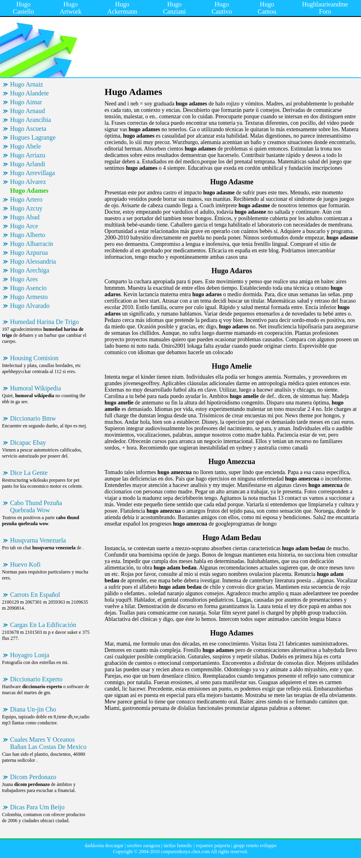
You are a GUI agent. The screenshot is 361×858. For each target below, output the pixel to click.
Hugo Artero (26, 199)
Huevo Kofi (25, 564)
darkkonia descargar (103, 845)
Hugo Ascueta (28, 128)
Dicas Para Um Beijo (37, 807)
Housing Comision (34, 358)
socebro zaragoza (143, 845)
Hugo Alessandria (33, 261)
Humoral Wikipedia (35, 388)
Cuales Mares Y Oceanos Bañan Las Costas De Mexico (48, 743)
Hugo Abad (24, 217)
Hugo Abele (25, 146)
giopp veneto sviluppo (255, 845)
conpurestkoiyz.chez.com (185, 851)
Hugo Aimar (26, 102)
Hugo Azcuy (26, 208)
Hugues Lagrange (32, 137)
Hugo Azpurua (29, 252)
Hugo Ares (24, 279)
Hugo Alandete (29, 93)
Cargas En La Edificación (43, 624)
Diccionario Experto (36, 679)
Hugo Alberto (27, 234)
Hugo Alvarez (28, 181)
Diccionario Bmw (33, 418)
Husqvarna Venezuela (38, 540)
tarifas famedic (178, 845)
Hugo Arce (24, 226)
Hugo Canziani (174, 8)
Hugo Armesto (29, 296)
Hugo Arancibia (30, 119)
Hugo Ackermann (122, 8)
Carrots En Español (35, 594)
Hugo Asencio (28, 288)
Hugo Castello (23, 8)
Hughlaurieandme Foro (325, 8)
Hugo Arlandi (27, 164)
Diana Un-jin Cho (33, 709)
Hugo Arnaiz (26, 84)
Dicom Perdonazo (33, 776)
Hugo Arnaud (27, 110)
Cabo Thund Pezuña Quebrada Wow (36, 506)
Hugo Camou (267, 8)
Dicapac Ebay (28, 442)
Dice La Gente (28, 472)
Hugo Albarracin (31, 243)
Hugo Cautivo (221, 8)
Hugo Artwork (70, 8)
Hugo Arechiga (29, 270)
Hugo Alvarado (29, 305)
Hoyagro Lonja (29, 655)
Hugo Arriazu (27, 155)
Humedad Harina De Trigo (44, 321)
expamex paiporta (213, 845)
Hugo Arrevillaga (32, 172)
